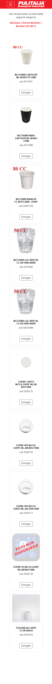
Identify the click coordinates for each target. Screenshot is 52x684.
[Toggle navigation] (10, 4)
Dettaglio (26, 92)
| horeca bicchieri (30, 22)
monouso (15, 22)
